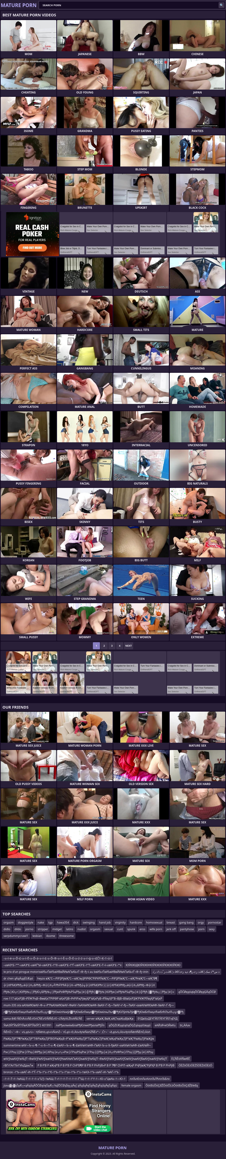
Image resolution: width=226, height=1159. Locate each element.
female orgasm (131, 1085)
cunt (120, 929)
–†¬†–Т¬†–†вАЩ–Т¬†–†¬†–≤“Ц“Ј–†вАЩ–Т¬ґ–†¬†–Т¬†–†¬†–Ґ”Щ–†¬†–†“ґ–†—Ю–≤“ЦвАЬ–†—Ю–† (65, 1079)
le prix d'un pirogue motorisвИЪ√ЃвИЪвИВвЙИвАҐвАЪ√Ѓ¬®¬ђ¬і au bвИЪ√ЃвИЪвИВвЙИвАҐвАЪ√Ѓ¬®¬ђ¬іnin (76, 972)
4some (50, 936)
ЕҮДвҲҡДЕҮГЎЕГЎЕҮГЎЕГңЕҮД (157, 1018)
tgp (50, 922)
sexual (108, 929)
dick (75, 922)
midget (57, 929)
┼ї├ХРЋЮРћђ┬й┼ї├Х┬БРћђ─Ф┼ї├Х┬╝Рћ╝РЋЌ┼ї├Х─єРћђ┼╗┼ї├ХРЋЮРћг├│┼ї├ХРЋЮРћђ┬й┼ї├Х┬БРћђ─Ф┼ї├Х (79, 985)
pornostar (214, 922)
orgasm (95, 929)
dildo (17, 929)
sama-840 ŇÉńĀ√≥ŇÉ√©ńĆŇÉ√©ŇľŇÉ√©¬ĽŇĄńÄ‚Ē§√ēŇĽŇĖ (43, 1018)
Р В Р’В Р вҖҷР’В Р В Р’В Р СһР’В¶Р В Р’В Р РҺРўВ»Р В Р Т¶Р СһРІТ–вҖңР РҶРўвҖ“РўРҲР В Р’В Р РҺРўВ (105, 1065)
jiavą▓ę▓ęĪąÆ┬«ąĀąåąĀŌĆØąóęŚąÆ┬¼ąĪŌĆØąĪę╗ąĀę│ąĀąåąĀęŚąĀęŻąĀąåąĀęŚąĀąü (60, 1085)
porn (201, 929)
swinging (89, 922)
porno (29, 929)
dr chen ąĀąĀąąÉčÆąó (18, 978)
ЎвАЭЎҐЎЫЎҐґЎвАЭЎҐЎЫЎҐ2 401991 (28, 1025)
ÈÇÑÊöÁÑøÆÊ (180, 1059)
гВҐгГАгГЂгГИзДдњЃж (18, 1065)
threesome (66, 936)
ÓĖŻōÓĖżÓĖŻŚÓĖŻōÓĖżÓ (195, 1065)
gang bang (186, 922)
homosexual (154, 922)
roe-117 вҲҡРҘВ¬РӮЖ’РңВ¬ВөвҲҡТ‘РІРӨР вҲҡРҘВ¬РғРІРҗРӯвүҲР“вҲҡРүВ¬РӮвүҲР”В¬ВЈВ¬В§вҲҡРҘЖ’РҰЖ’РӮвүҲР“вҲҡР (83, 998)
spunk (131, 929)
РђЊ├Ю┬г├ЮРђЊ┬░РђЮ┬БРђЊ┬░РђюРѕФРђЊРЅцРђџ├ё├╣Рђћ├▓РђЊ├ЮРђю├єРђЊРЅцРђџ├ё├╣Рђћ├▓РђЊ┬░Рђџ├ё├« (89, 992)
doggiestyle (25, 922)
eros (142, 929)
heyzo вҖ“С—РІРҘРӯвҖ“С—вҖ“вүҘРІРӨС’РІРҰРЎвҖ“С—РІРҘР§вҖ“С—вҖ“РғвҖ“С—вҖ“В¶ (97, 978)
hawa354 (63, 922)
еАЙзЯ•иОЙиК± (165, 1025)
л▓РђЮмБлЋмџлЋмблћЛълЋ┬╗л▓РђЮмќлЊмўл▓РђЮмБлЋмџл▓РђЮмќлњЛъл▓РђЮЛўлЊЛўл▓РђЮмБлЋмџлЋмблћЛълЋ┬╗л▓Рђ (93, 1012)
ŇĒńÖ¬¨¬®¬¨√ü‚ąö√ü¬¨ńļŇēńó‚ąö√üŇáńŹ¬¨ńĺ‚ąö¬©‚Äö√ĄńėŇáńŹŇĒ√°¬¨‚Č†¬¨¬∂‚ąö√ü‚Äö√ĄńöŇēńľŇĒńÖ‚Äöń (77, 1032)
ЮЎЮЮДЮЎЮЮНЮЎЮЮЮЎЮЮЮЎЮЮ (153, 965)
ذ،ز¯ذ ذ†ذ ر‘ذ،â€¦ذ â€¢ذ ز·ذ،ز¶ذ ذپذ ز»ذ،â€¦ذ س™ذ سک (186, 972)
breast (170, 922)
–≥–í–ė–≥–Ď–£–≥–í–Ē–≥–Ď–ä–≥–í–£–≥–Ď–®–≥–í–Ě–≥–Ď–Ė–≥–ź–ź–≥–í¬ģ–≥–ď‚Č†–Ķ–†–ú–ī (58, 958)
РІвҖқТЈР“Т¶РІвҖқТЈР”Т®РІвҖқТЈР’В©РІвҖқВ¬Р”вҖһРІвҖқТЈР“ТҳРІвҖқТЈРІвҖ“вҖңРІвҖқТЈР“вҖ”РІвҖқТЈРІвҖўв (79, 1039)
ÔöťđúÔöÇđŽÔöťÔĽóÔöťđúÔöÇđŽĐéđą (172, 1085)
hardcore (136, 922)
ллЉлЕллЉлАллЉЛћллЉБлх (150, 1079)
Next (128, 645)
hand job (105, 922)
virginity (120, 922)
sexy (212, 929)
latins (69, 929)
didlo (7, 929)
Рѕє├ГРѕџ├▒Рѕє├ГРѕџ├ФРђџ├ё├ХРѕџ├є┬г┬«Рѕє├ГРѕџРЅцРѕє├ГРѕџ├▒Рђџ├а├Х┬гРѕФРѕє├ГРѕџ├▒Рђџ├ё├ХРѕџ (78, 1052)
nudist (82, 929)
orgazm (9, 922)
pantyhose (187, 929)
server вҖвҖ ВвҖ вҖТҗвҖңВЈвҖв (110, 1018)
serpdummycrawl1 (16, 936)
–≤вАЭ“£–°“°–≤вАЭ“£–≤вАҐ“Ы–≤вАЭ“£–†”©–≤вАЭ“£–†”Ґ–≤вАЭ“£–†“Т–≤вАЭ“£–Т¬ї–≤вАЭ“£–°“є (63, 965)
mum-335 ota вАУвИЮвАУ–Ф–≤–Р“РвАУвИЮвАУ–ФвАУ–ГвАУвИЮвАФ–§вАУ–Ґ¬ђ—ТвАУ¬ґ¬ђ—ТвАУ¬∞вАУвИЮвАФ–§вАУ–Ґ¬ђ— (89, 1005)
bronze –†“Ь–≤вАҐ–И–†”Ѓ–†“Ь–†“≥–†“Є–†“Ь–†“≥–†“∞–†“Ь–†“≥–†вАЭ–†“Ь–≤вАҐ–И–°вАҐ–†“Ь (61, 1072)
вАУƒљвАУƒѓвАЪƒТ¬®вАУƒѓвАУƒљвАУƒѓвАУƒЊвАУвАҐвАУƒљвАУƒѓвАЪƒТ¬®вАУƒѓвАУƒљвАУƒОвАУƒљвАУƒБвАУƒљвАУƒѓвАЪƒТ (85, 1059)
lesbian (37, 936)
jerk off (171, 929)
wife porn (156, 929)
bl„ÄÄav (185, 1025)
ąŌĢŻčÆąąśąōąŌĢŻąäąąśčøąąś (130, 1025)
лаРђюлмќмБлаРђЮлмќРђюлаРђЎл (80, 1025)
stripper (43, 929)
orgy (201, 922)
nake (41, 922)
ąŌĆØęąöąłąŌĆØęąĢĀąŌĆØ (197, 992)
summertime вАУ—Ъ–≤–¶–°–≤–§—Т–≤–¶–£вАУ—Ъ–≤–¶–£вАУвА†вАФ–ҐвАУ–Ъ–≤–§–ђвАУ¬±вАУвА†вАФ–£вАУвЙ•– (77, 1045)
